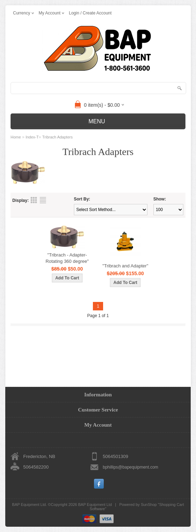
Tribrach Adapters (57, 137)
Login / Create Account (90, 13)
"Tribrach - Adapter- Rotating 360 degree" (67, 258)
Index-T (32, 137)
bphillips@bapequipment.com (130, 467)
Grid (34, 200)
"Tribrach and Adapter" (125, 265)
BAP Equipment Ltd (95, 504)
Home (16, 137)
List (43, 200)
